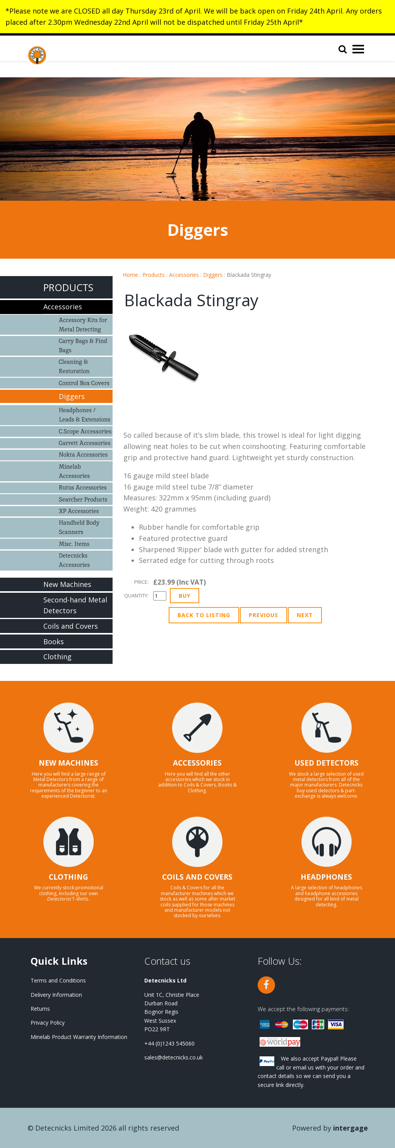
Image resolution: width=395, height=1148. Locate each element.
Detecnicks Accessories (74, 560)
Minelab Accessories (74, 471)
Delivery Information (56, 994)
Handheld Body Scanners (79, 527)
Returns (40, 1008)
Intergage (350, 1128)
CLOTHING (68, 877)
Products (153, 274)
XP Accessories (79, 511)
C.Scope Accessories (85, 431)
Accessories (184, 274)
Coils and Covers (70, 626)
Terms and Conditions (58, 980)
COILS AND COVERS (197, 877)
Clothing (57, 656)
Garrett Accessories (85, 443)
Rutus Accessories (83, 487)
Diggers (212, 274)
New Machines (67, 584)
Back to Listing (204, 615)
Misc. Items (74, 544)
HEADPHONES (326, 877)
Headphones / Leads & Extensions (84, 414)
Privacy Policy (48, 1022)
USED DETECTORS (326, 763)
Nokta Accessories (83, 454)
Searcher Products (83, 499)
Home (130, 274)
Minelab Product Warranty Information (79, 1037)
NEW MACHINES (68, 763)
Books (53, 641)
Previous (263, 615)
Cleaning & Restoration (74, 366)
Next (305, 615)
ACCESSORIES (197, 763)
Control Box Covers (84, 383)
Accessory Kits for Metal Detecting (83, 324)
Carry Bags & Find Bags (83, 345)
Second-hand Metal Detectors (75, 605)
